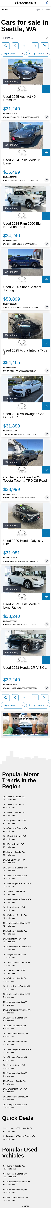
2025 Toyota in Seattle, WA (14, 837)
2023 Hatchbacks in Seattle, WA (16, 963)
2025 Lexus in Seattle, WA (14, 908)
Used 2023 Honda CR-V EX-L (25, 667)
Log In (37, 10)
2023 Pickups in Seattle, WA (15, 1058)
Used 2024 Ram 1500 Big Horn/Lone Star (22, 225)
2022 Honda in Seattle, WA (14, 1027)
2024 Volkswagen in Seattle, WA (17, 900)
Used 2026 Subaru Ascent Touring (22, 288)
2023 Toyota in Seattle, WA (14, 940)
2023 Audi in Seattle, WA (13, 845)
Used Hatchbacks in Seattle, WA (16, 1183)
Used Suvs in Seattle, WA (14, 1167)
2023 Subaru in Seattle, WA (15, 932)
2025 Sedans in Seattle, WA (15, 869)
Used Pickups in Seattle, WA (15, 1191)
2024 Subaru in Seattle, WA (15, 979)
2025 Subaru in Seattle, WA (15, 916)
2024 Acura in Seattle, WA (14, 892)
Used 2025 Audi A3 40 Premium (19, 98)
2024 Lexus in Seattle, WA (14, 971)
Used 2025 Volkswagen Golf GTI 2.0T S (23, 415)
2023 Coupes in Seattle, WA (15, 1106)
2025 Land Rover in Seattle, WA (16, 987)
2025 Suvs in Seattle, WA (14, 813)
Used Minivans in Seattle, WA (15, 1198)
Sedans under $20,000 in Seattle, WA (19, 1137)
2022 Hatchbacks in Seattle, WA (16, 1011)
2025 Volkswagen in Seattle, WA (17, 885)
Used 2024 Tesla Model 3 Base (21, 161)
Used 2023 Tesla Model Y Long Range (21, 606)
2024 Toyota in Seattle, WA (14, 821)
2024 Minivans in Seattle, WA (15, 1035)
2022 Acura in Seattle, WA (14, 1082)
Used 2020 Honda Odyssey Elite (23, 542)
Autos (4, 9)
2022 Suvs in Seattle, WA (14, 853)
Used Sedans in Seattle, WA (15, 1175)
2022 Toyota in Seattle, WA (14, 956)
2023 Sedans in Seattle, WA (15, 877)
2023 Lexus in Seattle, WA (14, 861)
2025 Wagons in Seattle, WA (15, 1090)
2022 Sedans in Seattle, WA (15, 1019)
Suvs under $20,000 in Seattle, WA (18, 1129)
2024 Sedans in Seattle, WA (15, 829)
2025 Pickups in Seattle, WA (15, 1003)
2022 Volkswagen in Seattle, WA (17, 1050)
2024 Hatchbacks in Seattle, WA (16, 924)
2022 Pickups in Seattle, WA (15, 1074)
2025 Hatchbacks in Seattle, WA (16, 995)
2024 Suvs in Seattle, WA (14, 798)
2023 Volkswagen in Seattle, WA (17, 948)
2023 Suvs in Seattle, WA (14, 806)
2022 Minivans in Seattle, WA (15, 1098)
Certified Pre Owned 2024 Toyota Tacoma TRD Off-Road (25, 479)
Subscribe (46, 10)
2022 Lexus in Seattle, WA (14, 1066)
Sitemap (25, 1206)
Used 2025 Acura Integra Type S (25, 352)
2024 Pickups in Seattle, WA (15, 1042)
